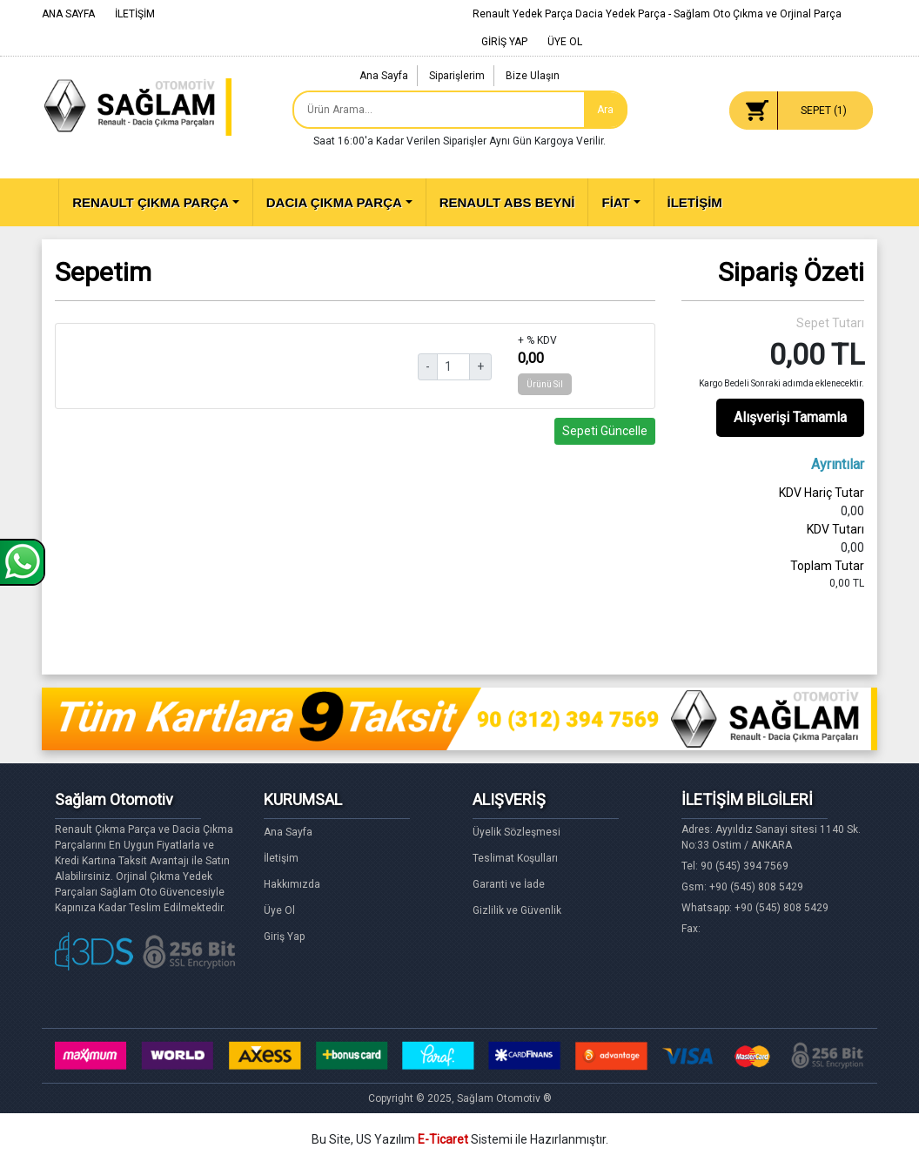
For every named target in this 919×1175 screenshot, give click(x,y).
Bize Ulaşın (533, 76)
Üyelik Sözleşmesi (516, 832)
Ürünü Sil (545, 384)
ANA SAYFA (68, 14)
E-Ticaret (443, 1139)
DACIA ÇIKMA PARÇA (334, 202)
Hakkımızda (292, 884)
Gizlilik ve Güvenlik (517, 910)
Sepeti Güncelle (604, 431)
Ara (605, 110)
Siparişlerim (457, 76)
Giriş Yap (284, 936)
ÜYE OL (564, 42)
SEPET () (824, 110)
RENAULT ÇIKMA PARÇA (150, 202)
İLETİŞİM (135, 14)
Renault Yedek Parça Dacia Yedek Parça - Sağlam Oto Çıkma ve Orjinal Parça (657, 14)
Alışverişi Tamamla (790, 417)
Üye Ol (279, 910)
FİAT (615, 202)
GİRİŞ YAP (504, 42)
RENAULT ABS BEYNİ (507, 202)
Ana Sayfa (383, 76)
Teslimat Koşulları (515, 858)
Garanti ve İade (509, 884)
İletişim (281, 858)
